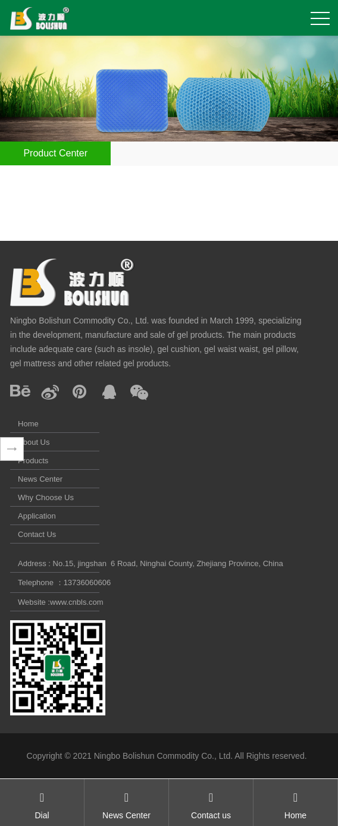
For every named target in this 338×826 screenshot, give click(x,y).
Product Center (55, 153)
